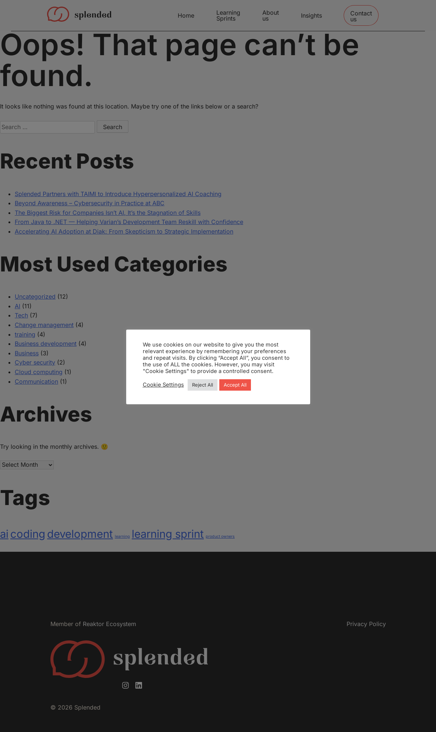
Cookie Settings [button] (163, 384)
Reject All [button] (202, 385)
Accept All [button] (235, 385)
